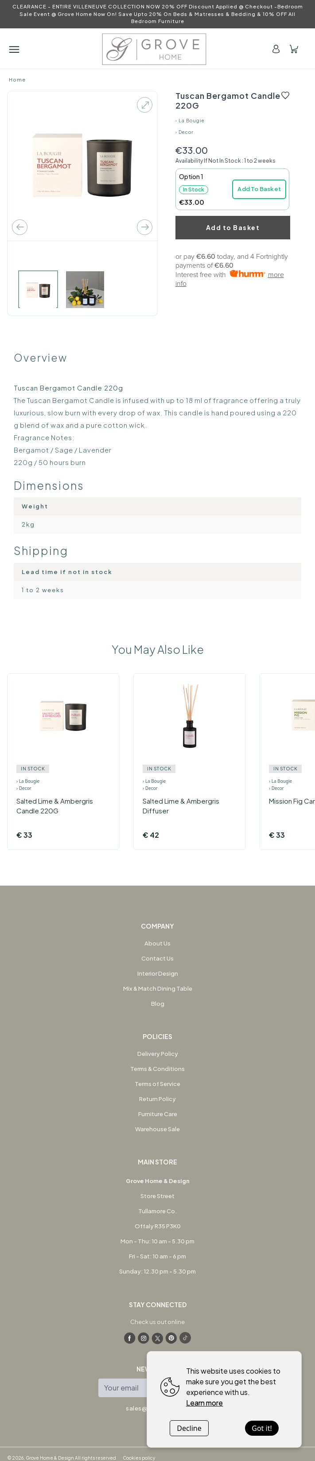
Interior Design (157, 973)
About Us (157, 943)
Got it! (262, 1428)
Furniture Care (157, 1113)
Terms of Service (157, 1083)
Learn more (204, 1402)
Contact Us (157, 958)
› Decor (184, 132)
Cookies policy (139, 1458)
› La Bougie (190, 120)
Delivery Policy (157, 1053)
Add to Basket (233, 227)
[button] (232, 189)
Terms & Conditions (157, 1068)
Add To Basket (259, 188)
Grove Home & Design (50, 1458)
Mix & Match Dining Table (157, 988)
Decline (189, 1428)
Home (17, 79)
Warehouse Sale (157, 1129)
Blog (157, 1003)
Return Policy (157, 1098)
